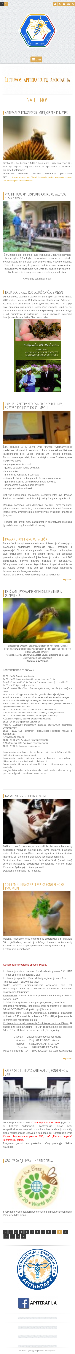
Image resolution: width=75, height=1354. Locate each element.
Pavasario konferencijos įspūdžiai (26, 539)
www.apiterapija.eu (30, 1351)
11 (6, 1236)
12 (12, 1236)
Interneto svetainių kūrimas (47, 1351)
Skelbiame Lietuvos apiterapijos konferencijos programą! (34, 886)
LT (2, 4)
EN (6, 4)
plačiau (67, 579)
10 (65, 1232)
